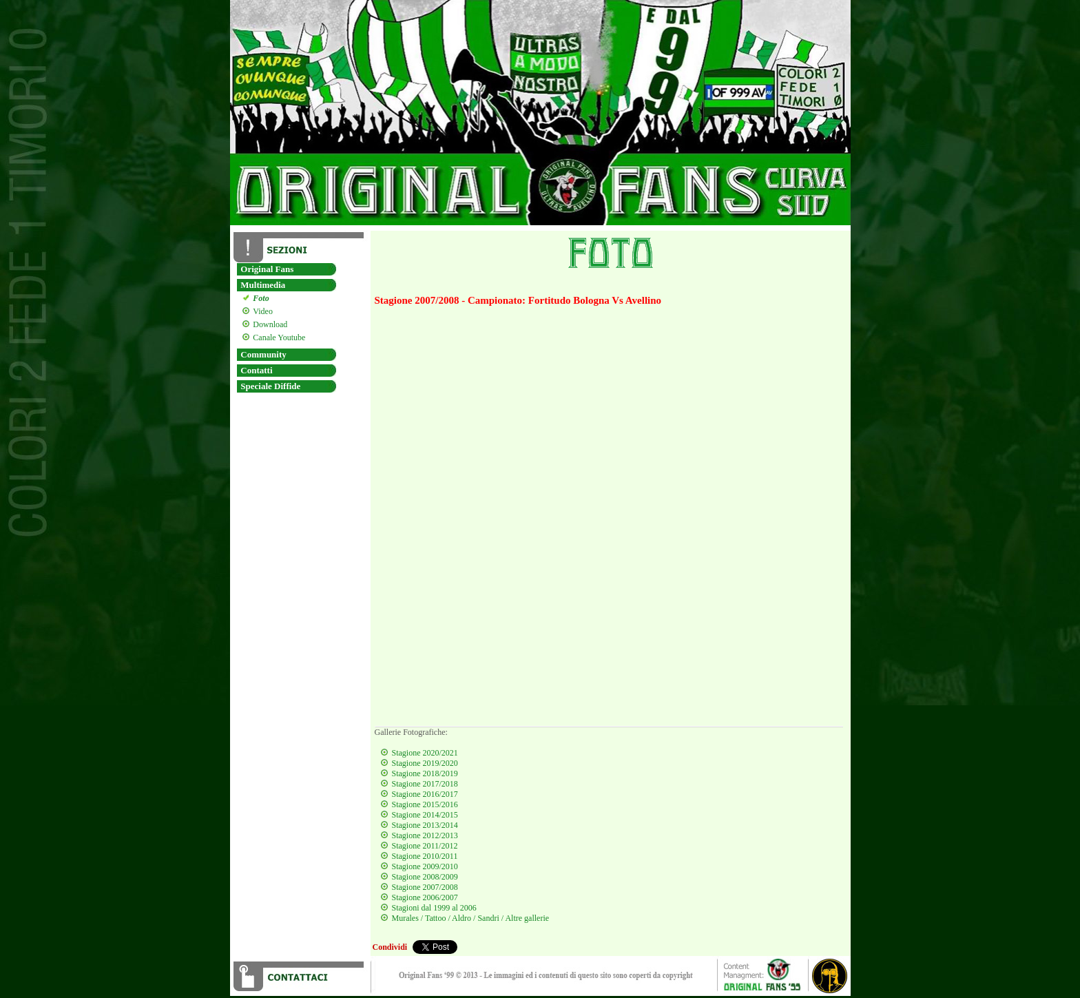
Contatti (256, 370)
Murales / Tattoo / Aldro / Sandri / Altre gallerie (471, 918)
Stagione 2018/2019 (425, 773)
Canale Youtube (277, 337)
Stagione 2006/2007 (425, 897)
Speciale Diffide (270, 386)
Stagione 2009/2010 (425, 866)
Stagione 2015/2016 (425, 804)
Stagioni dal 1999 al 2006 (434, 908)
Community (263, 354)
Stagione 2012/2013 (425, 835)
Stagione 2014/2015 (425, 815)
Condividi (390, 947)
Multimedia (262, 285)
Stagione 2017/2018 (425, 784)
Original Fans (266, 269)
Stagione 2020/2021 (425, 753)
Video (261, 311)
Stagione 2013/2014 (425, 825)
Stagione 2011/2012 (425, 846)
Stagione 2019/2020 (425, 763)
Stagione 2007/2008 (425, 887)
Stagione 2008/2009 (425, 877)
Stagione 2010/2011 (425, 856)
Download (268, 324)
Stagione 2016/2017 (425, 794)
